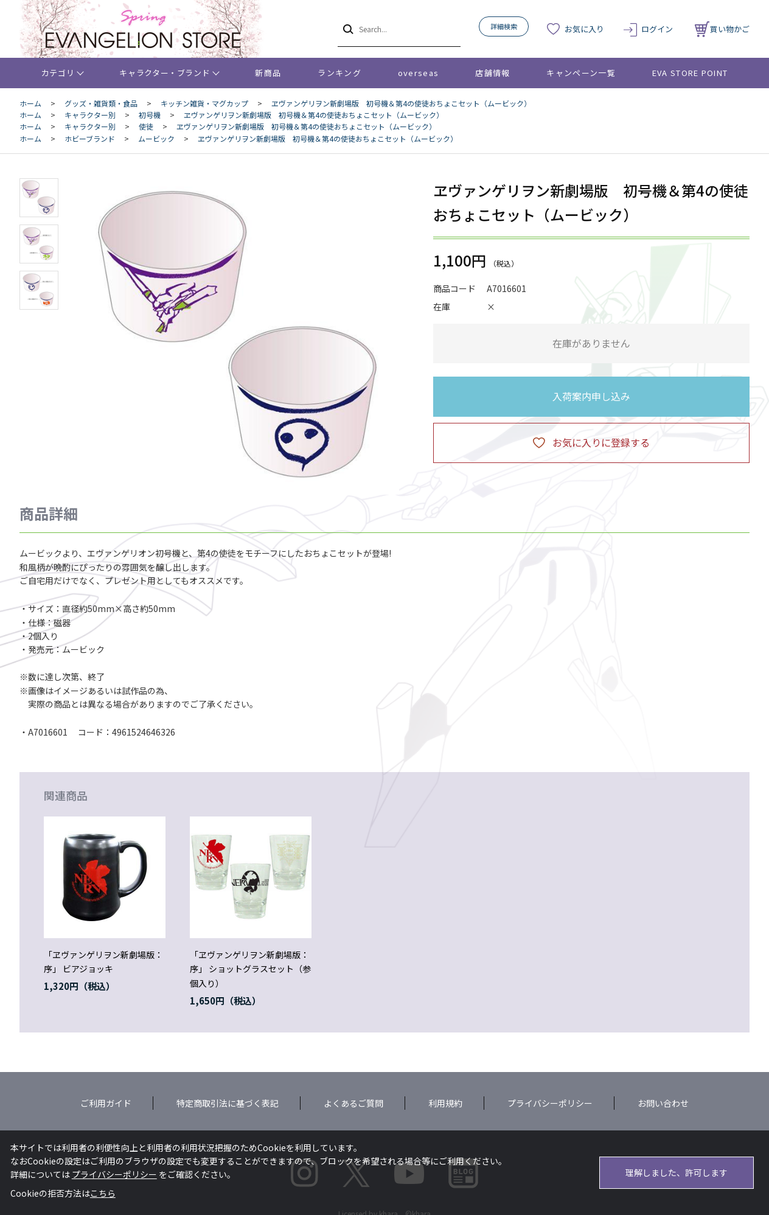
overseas (418, 72)
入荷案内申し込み (591, 396)
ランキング (339, 72)
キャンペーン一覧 (580, 72)
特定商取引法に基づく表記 (227, 1103)
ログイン (657, 29)
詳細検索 (503, 26)
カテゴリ (58, 72)
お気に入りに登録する (601, 442)
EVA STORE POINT (690, 72)
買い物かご (722, 29)
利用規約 (445, 1103)
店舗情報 (492, 72)
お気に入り (584, 29)
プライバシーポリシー (550, 1103)
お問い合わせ (663, 1103)
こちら (103, 1193)
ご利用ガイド (105, 1103)
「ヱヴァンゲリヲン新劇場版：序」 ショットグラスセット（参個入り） (250, 969)
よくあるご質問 (353, 1103)
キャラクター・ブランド (164, 72)
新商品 (268, 72)
